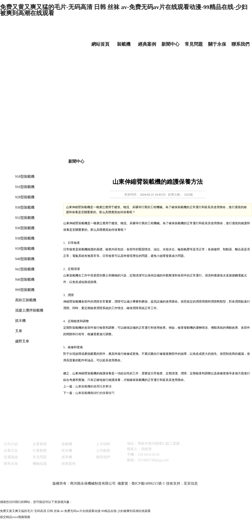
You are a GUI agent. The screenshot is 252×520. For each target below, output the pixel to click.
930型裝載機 (24, 207)
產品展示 (65, 437)
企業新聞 (40, 444)
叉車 (18, 331)
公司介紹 (11, 444)
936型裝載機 (24, 228)
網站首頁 (100, 44)
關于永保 (217, 44)
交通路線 (11, 457)
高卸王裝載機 (25, 300)
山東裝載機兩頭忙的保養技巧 (94, 393)
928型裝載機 (24, 197)
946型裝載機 (24, 279)
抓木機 (20, 321)
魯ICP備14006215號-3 (148, 483)
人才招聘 (103, 444)
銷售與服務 (101, 437)
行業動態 (40, 450)
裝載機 (124, 44)
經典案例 (147, 44)
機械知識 (40, 464)
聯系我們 (240, 44)
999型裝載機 (24, 290)
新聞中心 (170, 44)
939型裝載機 (24, 249)
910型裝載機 (24, 177)
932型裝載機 (24, 218)
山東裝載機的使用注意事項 (93, 386)
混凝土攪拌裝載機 (29, 310)
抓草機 (66, 457)
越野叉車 (22, 341)
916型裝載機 (24, 187)
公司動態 (103, 450)
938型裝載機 (24, 238)
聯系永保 (11, 464)
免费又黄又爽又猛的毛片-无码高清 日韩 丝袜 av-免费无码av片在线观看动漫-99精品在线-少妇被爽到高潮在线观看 (123, 10)
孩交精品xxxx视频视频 (15, 517)
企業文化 (11, 450)
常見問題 (194, 44)
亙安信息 (191, 483)
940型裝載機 (24, 259)
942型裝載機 (24, 269)
